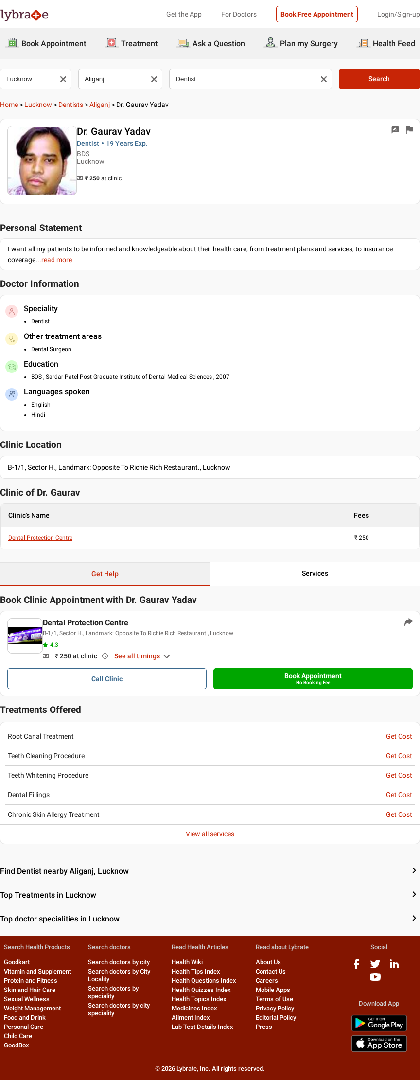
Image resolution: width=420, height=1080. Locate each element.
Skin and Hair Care (29, 989)
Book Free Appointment (316, 14)
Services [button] (315, 573)
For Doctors (239, 14)
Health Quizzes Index (201, 989)
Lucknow (38, 104)
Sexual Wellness (27, 999)
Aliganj (99, 104)
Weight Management (32, 1008)
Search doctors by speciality (113, 992)
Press (264, 1026)
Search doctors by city (119, 962)
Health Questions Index (204, 980)
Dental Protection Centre (40, 537)
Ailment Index (191, 1017)
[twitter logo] (375, 967)
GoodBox (16, 1045)
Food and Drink (25, 1017)
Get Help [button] (105, 574)
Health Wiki (187, 962)
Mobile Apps (273, 989)
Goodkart (17, 962)
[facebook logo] (356, 967)
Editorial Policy (276, 1017)
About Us (268, 962)
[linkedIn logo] (394, 967)
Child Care (18, 1036)
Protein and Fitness (30, 980)
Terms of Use (274, 999)
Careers (267, 980)
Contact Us (271, 971)
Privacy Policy (275, 1008)
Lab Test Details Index (202, 1026)
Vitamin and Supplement (37, 971)
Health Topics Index (199, 999)
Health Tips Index (196, 971)
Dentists (70, 104)
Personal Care (23, 1026)
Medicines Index (194, 1008)
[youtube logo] (375, 980)
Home (9, 104)
